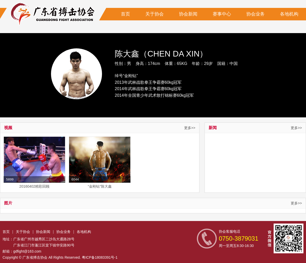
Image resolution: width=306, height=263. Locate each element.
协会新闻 (188, 14)
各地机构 (289, 14)
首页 (125, 14)
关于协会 (154, 14)
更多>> (189, 128)
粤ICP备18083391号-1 (100, 257)
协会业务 (255, 14)
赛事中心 (222, 14)
